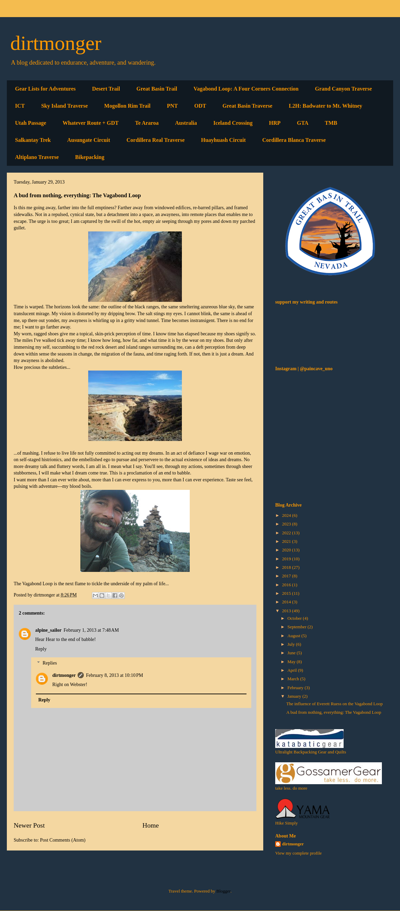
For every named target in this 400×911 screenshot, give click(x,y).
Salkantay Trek (33, 140)
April (293, 670)
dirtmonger (56, 43)
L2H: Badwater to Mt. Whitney (325, 106)
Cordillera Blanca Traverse (294, 140)
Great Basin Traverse (247, 106)
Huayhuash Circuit (223, 140)
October (295, 618)
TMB (331, 123)
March (294, 678)
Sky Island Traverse (64, 106)
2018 (287, 567)
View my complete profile (298, 853)
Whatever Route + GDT (91, 123)
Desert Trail (106, 89)
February (296, 687)
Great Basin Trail (156, 89)
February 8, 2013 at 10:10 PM (114, 675)
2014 (287, 601)
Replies (49, 663)
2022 (287, 532)
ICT (20, 106)
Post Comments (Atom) (62, 840)
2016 (287, 584)
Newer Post (29, 825)
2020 (287, 549)
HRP (275, 123)
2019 (287, 558)
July (292, 644)
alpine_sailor (48, 630)
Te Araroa (147, 123)
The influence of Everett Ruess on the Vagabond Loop (334, 703)
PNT (172, 106)
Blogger (223, 891)
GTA (302, 123)
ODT (200, 106)
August (295, 635)
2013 (287, 610)
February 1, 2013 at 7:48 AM (91, 630)
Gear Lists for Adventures (45, 89)
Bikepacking (89, 157)
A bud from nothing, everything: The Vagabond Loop (333, 712)
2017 (287, 575)
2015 (287, 593)
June (292, 652)
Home (151, 825)
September (298, 626)
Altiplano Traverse (37, 157)
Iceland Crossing (233, 123)
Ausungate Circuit (88, 140)
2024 (287, 515)
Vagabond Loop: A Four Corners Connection (246, 89)
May (292, 661)
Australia (186, 123)
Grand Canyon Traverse (343, 89)
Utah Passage (30, 123)
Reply (40, 649)
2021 (287, 541)
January (295, 696)
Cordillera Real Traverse (155, 140)
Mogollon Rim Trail (127, 106)
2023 (287, 523)
